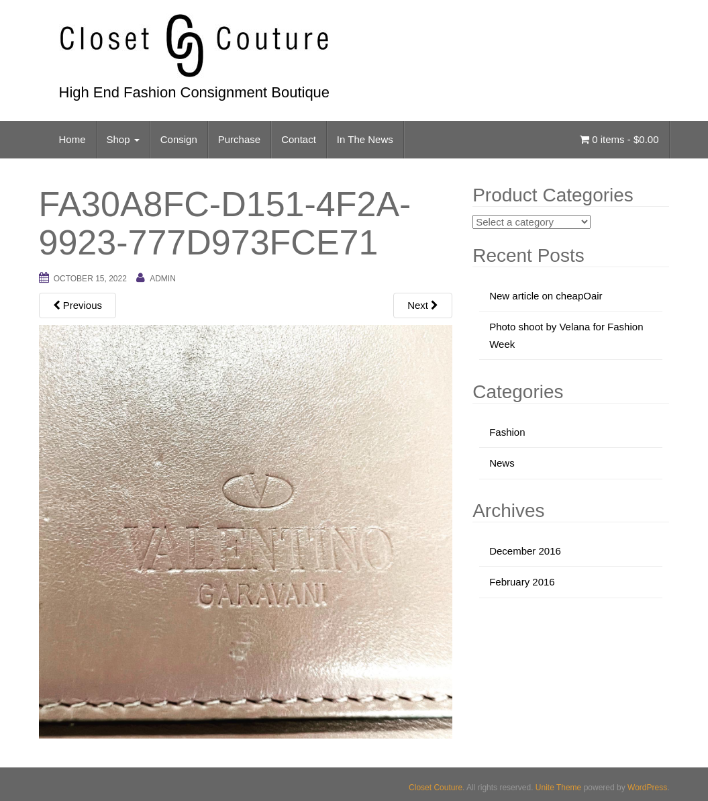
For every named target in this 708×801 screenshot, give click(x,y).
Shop (123, 139)
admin (163, 278)
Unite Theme (558, 787)
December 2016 (525, 551)
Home (72, 139)
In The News (365, 139)
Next (422, 305)
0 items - (619, 139)
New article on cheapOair (545, 295)
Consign (178, 139)
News (502, 463)
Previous (78, 305)
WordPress (647, 787)
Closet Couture (435, 787)
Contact (298, 139)
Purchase (239, 139)
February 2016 (522, 581)
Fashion (507, 432)
